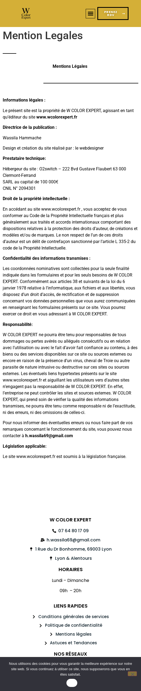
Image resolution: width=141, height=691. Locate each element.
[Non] (132, 673)
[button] (90, 13)
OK (71, 683)
